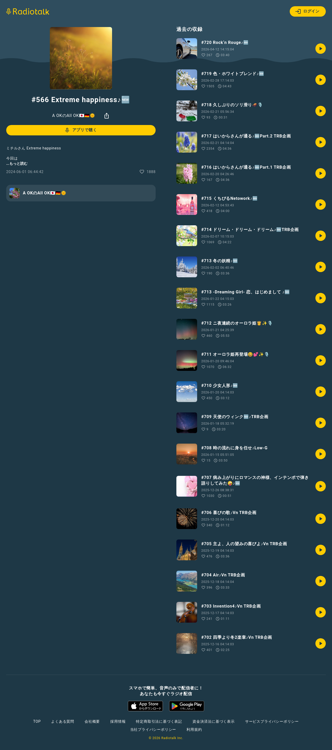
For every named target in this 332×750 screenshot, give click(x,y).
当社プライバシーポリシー (153, 729)
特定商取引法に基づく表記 (159, 721)
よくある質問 (62, 721)
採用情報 (118, 721)
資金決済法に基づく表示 (213, 721)
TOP (37, 721)
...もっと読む (16, 163)
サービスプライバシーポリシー (272, 721)
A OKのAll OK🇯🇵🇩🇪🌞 (73, 115)
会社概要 (92, 721)
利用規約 (194, 729)
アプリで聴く (80, 130)
